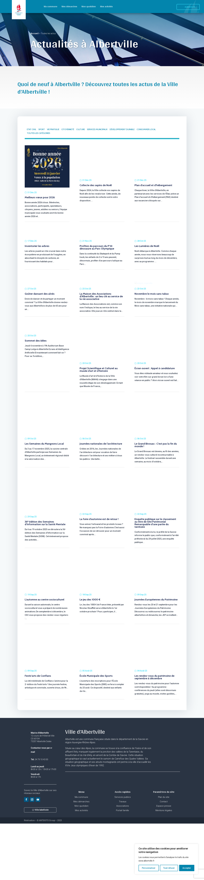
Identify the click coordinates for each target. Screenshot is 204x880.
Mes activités (106, 6)
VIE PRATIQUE (53, 129)
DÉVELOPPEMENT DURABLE (122, 129)
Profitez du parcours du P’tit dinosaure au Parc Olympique (97, 275)
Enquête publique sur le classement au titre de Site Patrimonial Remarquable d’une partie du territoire (155, 579)
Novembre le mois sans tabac (152, 350)
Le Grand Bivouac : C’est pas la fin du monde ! (156, 501)
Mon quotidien (88, 6)
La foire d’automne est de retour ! (99, 575)
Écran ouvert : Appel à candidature (155, 424)
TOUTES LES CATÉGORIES (38, 133)
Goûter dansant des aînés (39, 350)
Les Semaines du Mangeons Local (44, 500)
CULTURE (80, 129)
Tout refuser (169, 868)
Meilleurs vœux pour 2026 (40, 197)
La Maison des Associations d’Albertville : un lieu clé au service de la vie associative (101, 353)
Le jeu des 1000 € (90, 656)
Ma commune (50, 6)
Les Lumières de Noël (147, 277)
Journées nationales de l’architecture (101, 500)
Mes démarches (69, 6)
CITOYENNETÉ (67, 129)
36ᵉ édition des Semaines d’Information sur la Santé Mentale (45, 579)
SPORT (41, 129)
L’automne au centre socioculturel (44, 656)
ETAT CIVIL (31, 129)
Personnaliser (148, 868)
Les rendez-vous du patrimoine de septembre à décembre (154, 733)
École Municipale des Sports (96, 732)
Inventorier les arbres (37, 277)
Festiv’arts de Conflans (38, 732)
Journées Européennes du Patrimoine (156, 656)
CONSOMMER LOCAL (146, 129)
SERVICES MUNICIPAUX (97, 129)
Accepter (186, 868)
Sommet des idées (36, 424)
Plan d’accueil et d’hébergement (153, 185)
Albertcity (190, 7)
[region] (166, 859)
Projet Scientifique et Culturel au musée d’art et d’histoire (99, 426)
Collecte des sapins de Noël (96, 185)
